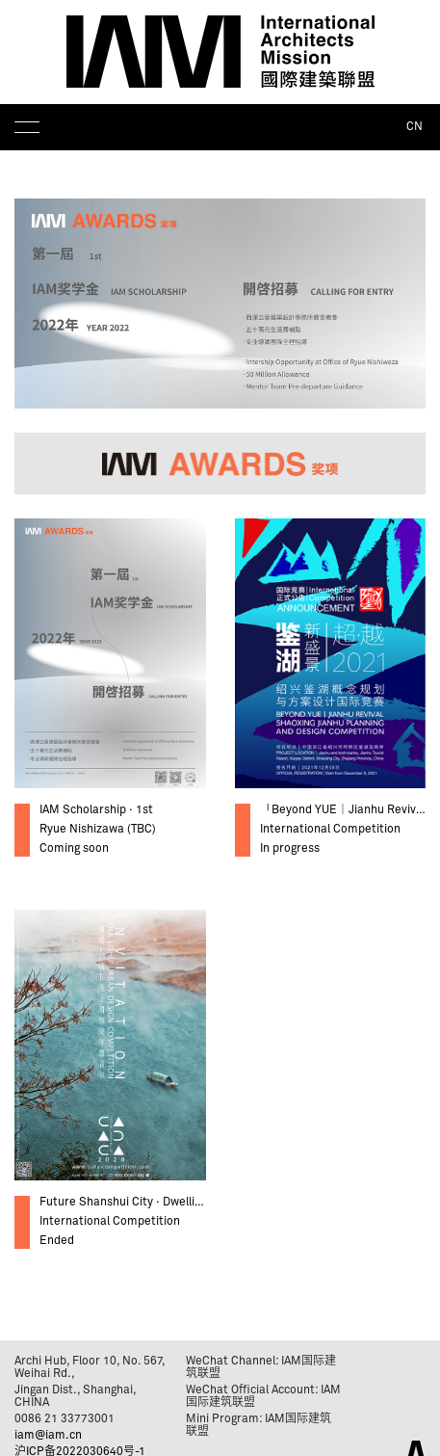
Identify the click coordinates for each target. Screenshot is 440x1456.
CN (414, 127)
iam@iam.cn (48, 1436)
